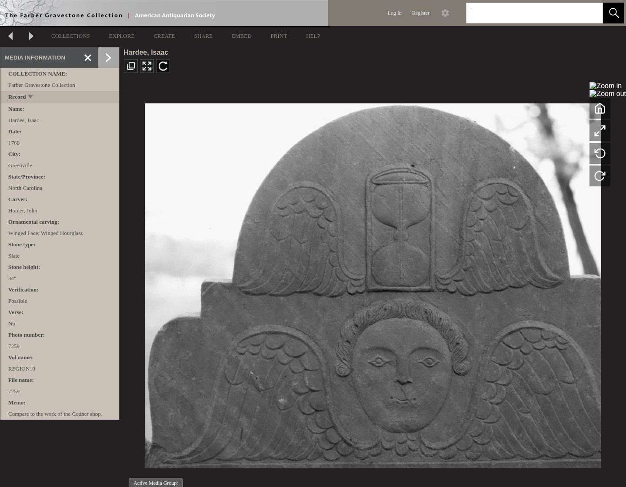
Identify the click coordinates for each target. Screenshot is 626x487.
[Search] (524, 13)
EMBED (242, 36)
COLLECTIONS (70, 36)
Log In (395, 13)
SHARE (203, 36)
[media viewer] (373, 283)
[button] (613, 13)
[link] (589, 13)
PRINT (279, 36)
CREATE (164, 36)
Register (421, 13)
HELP (313, 36)
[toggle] (31, 97)
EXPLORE (122, 36)
